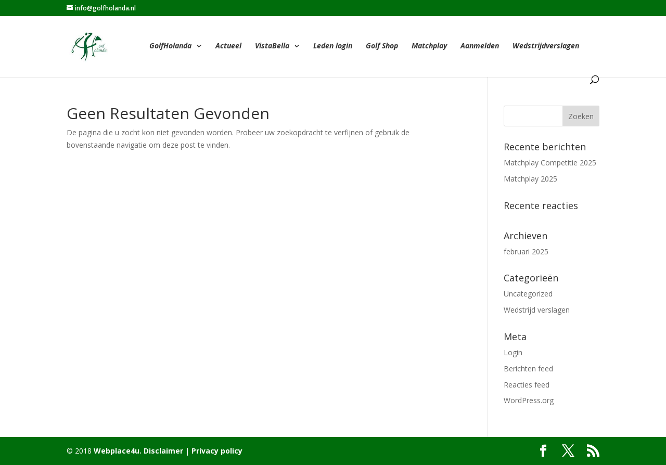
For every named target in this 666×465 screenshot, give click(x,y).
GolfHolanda (170, 46)
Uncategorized (528, 294)
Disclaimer (162, 451)
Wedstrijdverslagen (546, 46)
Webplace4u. (118, 451)
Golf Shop (382, 46)
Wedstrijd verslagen (537, 310)
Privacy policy (216, 451)
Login (513, 352)
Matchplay (429, 46)
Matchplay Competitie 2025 (550, 162)
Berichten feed (528, 368)
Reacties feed (526, 385)
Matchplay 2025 (530, 179)
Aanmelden (479, 46)
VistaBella (272, 46)
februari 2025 (526, 251)
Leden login (332, 46)
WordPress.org (529, 400)
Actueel (228, 46)
